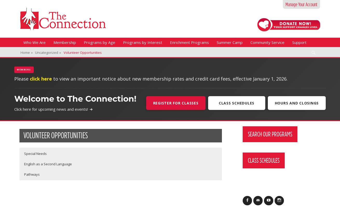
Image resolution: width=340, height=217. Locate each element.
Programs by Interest (142, 42)
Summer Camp (230, 42)
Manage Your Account (301, 4)
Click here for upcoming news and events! (53, 109)
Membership (64, 42)
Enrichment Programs (189, 42)
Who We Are (34, 42)
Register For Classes (176, 103)
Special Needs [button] (35, 153)
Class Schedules (236, 103)
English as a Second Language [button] (48, 164)
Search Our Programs (270, 134)
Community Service (267, 42)
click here (41, 79)
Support (299, 42)
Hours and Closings (297, 103)
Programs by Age (99, 42)
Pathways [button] (32, 174)
